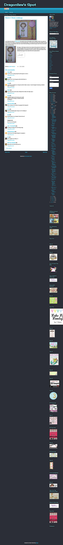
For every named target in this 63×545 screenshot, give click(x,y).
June (52, 111)
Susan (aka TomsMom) (10, 103)
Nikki (50, 66)
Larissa (51, 61)
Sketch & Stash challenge (53, 191)
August (52, 109)
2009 (52, 202)
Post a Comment (9, 148)
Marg (8, 114)
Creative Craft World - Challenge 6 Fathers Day (53, 116)
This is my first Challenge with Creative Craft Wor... (53, 162)
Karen (8, 77)
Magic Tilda (53, 144)
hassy (8, 83)
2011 (52, 99)
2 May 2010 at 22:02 (11, 106)
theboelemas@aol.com (11, 131)
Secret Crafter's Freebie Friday (53, 140)
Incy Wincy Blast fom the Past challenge (53, 136)
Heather (51, 55)
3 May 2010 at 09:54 (11, 129)
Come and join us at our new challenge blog (53, 171)
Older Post (45, 152)
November (53, 103)
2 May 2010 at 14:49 (10, 80)
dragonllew (53, 19)
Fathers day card (53, 146)
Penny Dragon (53, 143)
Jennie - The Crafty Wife (11, 126)
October (53, 105)
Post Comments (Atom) (28, 156)
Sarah (8, 109)
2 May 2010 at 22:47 (10, 117)
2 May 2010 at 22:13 (10, 112)
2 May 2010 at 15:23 (10, 93)
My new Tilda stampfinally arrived (53, 167)
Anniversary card (53, 179)
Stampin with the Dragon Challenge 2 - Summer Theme (53, 121)
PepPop (8, 90)
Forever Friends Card (53, 194)
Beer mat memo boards (53, 159)
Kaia (50, 58)
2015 (52, 94)
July (52, 110)
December (53, 102)
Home (6, 12)
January (53, 200)
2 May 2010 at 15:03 (10, 87)
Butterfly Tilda (53, 125)
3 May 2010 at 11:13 (10, 134)
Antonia (8, 72)
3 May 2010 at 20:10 (10, 140)
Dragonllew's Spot (20, 5)
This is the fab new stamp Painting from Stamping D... (53, 183)
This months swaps (53, 130)
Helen (51, 57)
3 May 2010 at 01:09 (10, 123)
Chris (51, 54)
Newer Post (7, 152)
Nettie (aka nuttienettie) (11, 142)
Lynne (51, 63)
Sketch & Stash (17, 41)
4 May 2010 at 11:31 (10, 145)
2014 (52, 95)
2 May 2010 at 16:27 (10, 101)
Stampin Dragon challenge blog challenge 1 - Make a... (53, 152)
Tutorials (11, 12)
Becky (8, 95)
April (52, 196)
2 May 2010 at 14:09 (10, 75)
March (52, 197)
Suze (50, 69)
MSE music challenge (53, 149)
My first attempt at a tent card (53, 133)
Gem (8, 137)
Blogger (37, 542)
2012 (52, 98)
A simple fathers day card (53, 128)
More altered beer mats (53, 177)
